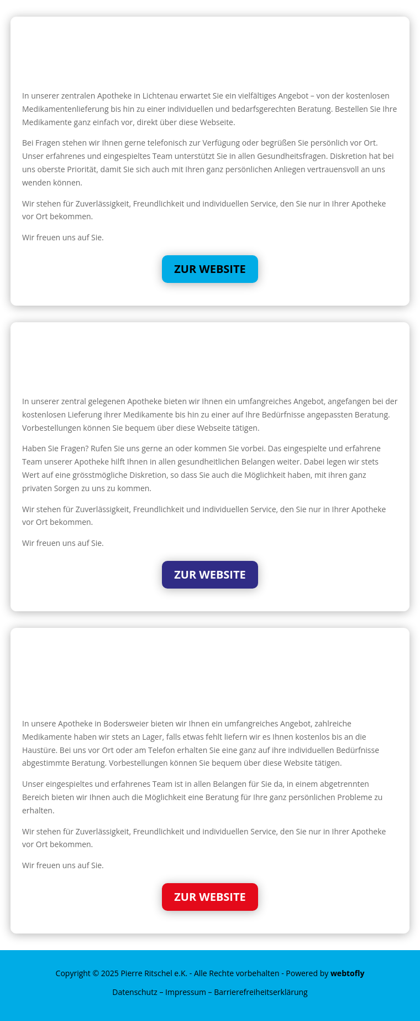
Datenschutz (134, 992)
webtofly (347, 973)
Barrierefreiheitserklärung (260, 992)
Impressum (185, 992)
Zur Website (210, 268)
